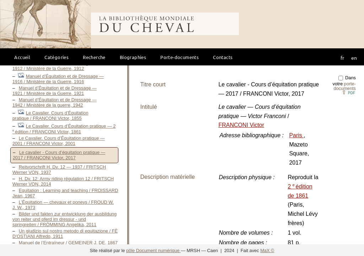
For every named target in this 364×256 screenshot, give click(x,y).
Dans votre (344, 83)
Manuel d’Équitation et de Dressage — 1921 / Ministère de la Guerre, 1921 (54, 90)
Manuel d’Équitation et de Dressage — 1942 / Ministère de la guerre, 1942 (54, 102)
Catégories (56, 57)
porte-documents (344, 86)
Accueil (22, 57)
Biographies (133, 57)
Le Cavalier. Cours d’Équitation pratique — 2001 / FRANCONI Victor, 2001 (58, 140)
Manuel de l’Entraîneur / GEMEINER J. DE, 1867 (68, 242)
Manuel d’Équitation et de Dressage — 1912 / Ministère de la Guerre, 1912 (54, 65)
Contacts (222, 57)
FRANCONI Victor (241, 125)
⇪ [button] (348, 92)
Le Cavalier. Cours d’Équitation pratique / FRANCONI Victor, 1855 (50, 115)
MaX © (267, 250)
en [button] (354, 57)
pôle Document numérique (153, 250)
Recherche (94, 57)
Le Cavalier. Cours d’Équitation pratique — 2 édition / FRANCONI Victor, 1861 (64, 128)
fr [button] (342, 57)
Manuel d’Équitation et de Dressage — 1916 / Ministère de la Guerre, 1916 (58, 79)
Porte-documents (179, 57)
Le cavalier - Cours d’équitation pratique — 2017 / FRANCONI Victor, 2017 (59, 155)
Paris (296, 135)
